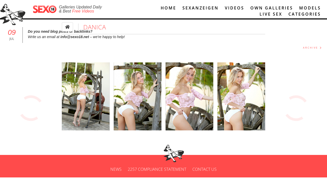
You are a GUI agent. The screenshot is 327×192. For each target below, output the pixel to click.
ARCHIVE (310, 47)
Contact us (204, 184)
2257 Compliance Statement (157, 184)
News (116, 184)
